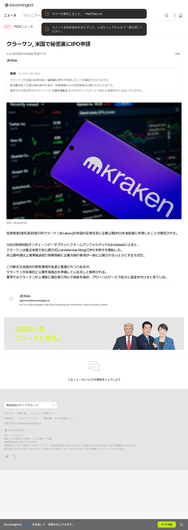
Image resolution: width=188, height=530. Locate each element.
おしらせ (8, 413)
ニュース (10, 15)
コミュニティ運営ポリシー (43, 413)
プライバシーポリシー (28, 418)
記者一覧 (21, 413)
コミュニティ (32, 15)
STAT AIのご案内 (29, 73)
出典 (177, 53)
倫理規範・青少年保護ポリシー (58, 418)
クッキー (27, 524)
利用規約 (8, 418)
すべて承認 (166, 524)
